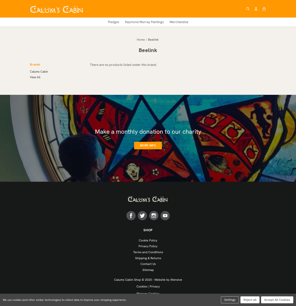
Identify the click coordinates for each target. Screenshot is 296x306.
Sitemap (148, 270)
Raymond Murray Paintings (144, 22)
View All (35, 77)
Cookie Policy (148, 240)
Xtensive (176, 280)
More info (148, 145)
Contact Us (148, 264)
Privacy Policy (148, 246)
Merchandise (179, 22)
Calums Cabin (39, 72)
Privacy (155, 286)
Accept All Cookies (277, 300)
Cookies (141, 286)
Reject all (250, 300)
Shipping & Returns (148, 258)
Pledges (113, 22)
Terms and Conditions (148, 252)
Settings (230, 300)
